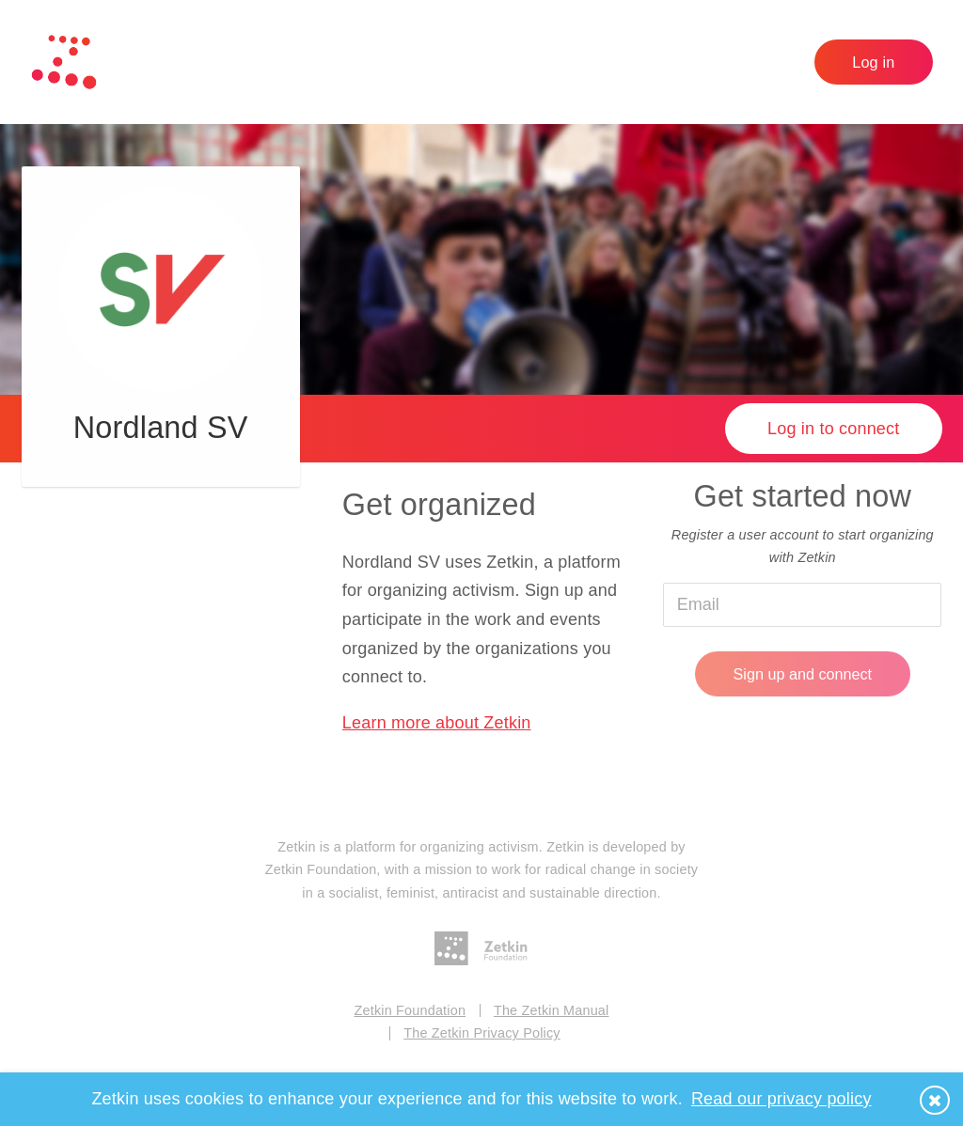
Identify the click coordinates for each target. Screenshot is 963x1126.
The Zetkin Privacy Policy (481, 1033)
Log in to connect (833, 428)
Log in (873, 62)
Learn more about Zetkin (436, 722)
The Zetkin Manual (551, 1010)
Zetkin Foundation (410, 1010)
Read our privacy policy (781, 1098)
